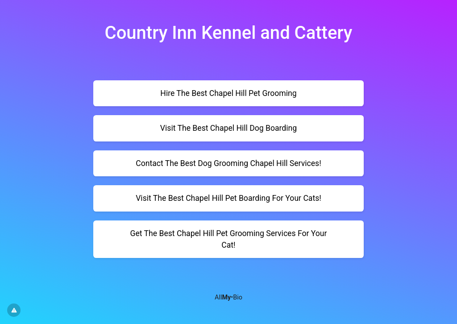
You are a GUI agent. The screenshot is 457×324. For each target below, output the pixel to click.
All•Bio (228, 297)
